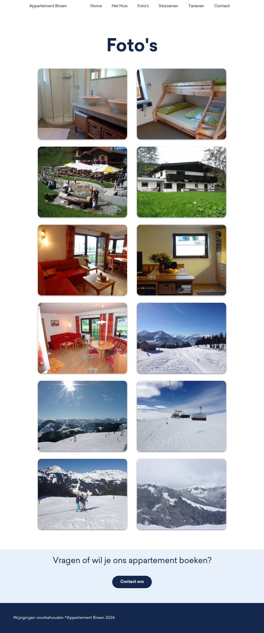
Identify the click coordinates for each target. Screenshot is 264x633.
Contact (222, 6)
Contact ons (132, 582)
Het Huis (120, 6)
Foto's (143, 6)
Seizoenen (168, 6)
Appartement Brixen (48, 6)
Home (96, 6)
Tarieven (196, 6)
